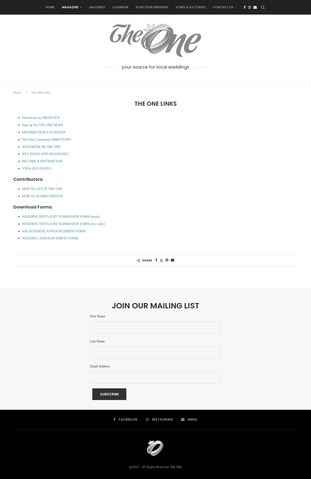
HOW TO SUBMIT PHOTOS (42, 196)
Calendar (120, 7)
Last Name (97, 341)
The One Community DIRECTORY (46, 139)
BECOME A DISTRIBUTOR (42, 161)
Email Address (100, 366)
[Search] (262, 7)
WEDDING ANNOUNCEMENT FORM (50, 238)
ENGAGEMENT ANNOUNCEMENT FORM (54, 231)
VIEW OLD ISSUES (36, 168)
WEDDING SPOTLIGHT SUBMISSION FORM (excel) (61, 216)
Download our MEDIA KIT (41, 118)
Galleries (97, 7)
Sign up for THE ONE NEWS (42, 125)
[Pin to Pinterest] (166, 260)
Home (50, 7)
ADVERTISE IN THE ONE (41, 147)
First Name (97, 316)
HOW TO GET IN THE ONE (42, 189)
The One (176, 467)
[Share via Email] (172, 260)
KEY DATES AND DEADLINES (45, 154)
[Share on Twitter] (161, 260)
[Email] (255, 7)
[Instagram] (249, 7)
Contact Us (223, 7)
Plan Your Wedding (152, 7)
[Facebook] (245, 7)
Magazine (70, 7)
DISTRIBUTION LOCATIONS (44, 132)
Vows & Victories (191, 7)
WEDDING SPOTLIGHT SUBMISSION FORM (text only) (63, 224)
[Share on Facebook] (156, 260)
